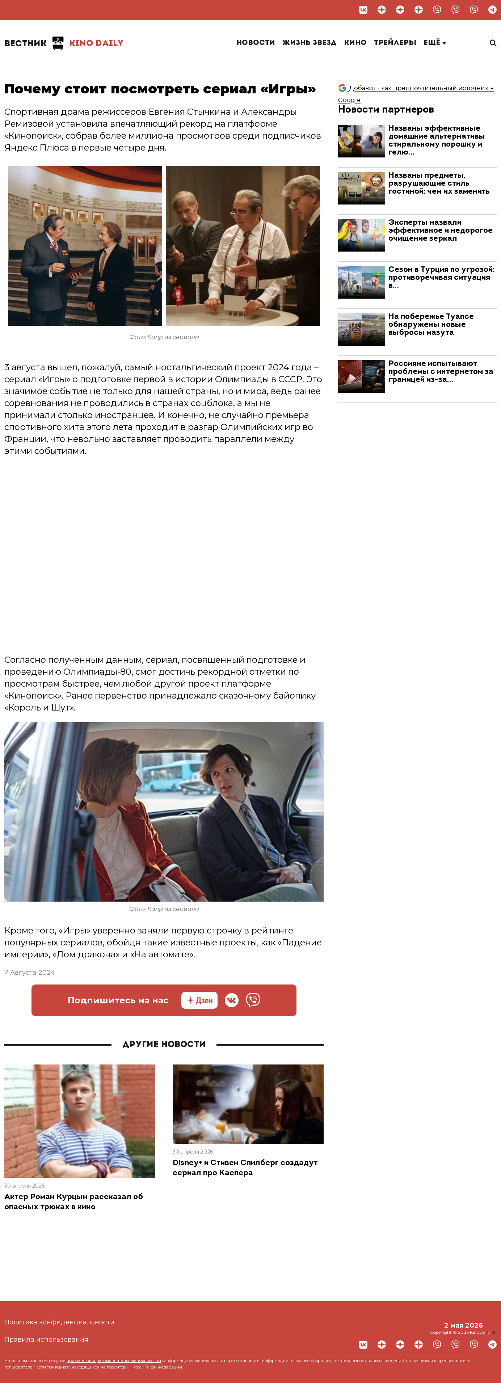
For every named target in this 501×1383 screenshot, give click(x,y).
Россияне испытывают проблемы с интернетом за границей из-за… (440, 372)
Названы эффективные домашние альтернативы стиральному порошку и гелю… (436, 141)
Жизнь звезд (309, 43)
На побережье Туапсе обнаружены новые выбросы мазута (431, 325)
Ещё (435, 43)
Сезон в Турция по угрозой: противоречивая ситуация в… (441, 278)
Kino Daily (64, 43)
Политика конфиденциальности (59, 1322)
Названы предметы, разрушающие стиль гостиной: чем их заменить (439, 184)
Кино (355, 43)
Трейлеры (395, 43)
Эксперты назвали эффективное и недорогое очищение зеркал (440, 231)
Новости (255, 43)
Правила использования (46, 1340)
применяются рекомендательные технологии (114, 1360)
